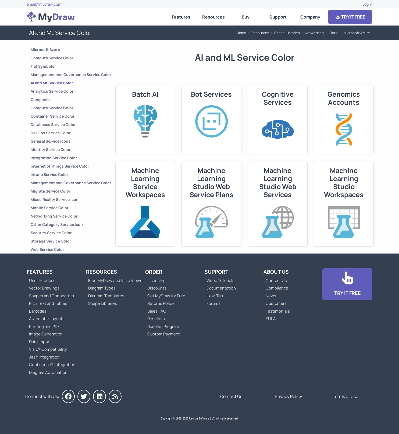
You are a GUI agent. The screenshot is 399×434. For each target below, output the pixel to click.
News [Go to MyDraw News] (271, 296)
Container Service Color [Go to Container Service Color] (53, 116)
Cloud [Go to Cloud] (334, 32)
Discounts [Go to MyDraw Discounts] (156, 288)
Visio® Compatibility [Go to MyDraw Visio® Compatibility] (48, 349)
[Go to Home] (50, 17)
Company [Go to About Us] (310, 17)
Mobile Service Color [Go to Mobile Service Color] (50, 207)
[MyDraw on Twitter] (83, 396)
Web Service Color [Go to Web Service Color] (47, 249)
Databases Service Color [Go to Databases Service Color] (53, 124)
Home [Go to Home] (241, 32)
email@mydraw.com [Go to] (44, 4)
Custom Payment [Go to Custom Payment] (163, 334)
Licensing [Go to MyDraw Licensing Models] (156, 280)
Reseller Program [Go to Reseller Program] (163, 326)
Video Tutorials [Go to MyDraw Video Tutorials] (220, 280)
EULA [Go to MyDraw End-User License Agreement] (271, 318)
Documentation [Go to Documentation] (221, 288)
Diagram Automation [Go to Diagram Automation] (48, 372)
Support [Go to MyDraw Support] (278, 17)
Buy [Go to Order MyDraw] (246, 17)
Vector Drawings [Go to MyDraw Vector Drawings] (44, 288)
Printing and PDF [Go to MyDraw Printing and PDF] (44, 326)
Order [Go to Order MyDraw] (153, 271)
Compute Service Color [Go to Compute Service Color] (52, 57)
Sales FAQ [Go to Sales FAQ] (156, 311)
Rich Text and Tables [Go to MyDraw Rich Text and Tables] (48, 303)
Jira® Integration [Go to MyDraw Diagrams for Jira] (44, 357)
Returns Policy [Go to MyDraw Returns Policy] (160, 303)
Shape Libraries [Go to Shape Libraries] (287, 32)
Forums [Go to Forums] (213, 303)
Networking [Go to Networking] (314, 32)
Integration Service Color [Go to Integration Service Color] (54, 157)
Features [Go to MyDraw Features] (181, 17)
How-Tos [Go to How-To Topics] (214, 296)
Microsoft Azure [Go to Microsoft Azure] (357, 32)
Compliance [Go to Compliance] (277, 288)
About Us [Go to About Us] (276, 271)
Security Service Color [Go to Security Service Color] (51, 232)
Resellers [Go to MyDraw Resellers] (156, 318)
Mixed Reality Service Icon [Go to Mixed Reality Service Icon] (55, 199)
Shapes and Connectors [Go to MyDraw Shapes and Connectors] (51, 296)
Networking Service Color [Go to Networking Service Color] (54, 216)
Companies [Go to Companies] (41, 99)
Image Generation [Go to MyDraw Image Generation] (46, 334)
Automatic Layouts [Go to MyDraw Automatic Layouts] (47, 318)
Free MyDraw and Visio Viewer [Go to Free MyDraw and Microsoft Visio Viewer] (114, 280)
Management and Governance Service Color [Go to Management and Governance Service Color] (71, 74)
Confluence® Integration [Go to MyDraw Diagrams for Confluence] (52, 364)
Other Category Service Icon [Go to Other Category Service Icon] (57, 224)
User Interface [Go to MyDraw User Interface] (42, 280)
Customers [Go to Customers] (276, 303)
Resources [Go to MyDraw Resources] (213, 17)
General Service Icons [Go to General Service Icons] (50, 141)
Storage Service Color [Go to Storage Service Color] (51, 241)
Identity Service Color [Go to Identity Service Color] (51, 149)
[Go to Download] (347, 284)
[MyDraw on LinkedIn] (99, 396)
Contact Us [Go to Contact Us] (276, 280)
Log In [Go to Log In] (367, 4)
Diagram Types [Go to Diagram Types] (102, 288)
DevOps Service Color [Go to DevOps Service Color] (51, 132)
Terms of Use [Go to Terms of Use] (345, 396)
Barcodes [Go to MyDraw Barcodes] (38, 311)
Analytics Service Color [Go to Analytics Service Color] (52, 91)
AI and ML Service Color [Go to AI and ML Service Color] (52, 82)
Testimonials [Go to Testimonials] (278, 311)
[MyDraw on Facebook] (68, 396)
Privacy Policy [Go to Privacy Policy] (288, 396)
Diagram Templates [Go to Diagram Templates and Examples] (106, 296)
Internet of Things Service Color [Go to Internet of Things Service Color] (60, 166)
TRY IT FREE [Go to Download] (350, 17)
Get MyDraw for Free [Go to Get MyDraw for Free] (166, 296)
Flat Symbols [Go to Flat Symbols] (42, 66)
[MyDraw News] (115, 396)
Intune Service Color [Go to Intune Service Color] (49, 174)
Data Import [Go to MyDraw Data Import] (40, 342)
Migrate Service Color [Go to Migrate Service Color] (50, 191)
